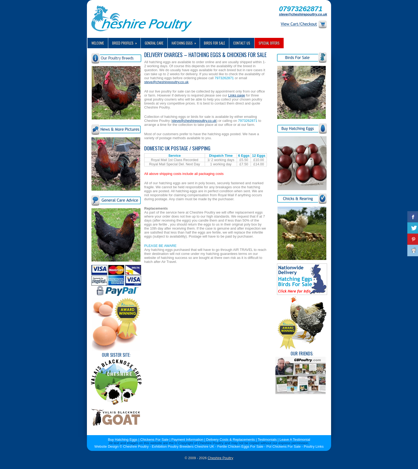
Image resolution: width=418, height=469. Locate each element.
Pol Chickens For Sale (283, 446)
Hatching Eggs (186, 42)
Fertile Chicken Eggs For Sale (240, 446)
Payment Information (187, 440)
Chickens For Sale (154, 440)
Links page (236, 95)
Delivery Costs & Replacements (230, 440)
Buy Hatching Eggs (123, 440)
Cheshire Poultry (220, 458)
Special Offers (269, 43)
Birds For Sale (214, 43)
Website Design (106, 446)
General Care (154, 43)
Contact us (241, 43)
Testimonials (267, 440)
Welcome (97, 43)
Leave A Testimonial (295, 440)
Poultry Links (313, 446)
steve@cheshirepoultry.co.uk (303, 14)
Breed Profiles (126, 42)
